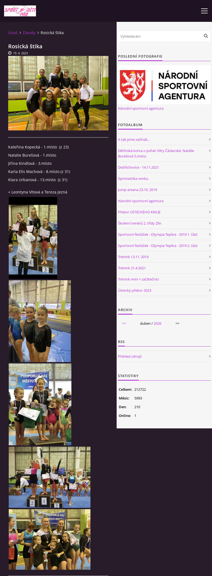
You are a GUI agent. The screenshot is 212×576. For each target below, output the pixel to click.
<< (124, 323)
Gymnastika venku (133, 178)
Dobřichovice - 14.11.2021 (138, 167)
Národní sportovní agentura (140, 108)
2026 (157, 323)
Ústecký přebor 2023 (134, 290)
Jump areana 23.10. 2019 (137, 189)
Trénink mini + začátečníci (138, 279)
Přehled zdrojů (130, 356)
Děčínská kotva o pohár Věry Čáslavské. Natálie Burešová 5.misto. (156, 153)
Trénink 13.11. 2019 (133, 256)
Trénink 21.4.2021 (132, 267)
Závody (29, 32)
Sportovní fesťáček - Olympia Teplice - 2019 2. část (158, 245)
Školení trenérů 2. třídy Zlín (139, 223)
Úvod (12, 32)
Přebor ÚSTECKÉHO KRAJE (139, 212)
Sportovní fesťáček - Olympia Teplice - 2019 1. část (158, 234)
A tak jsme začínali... (134, 139)
